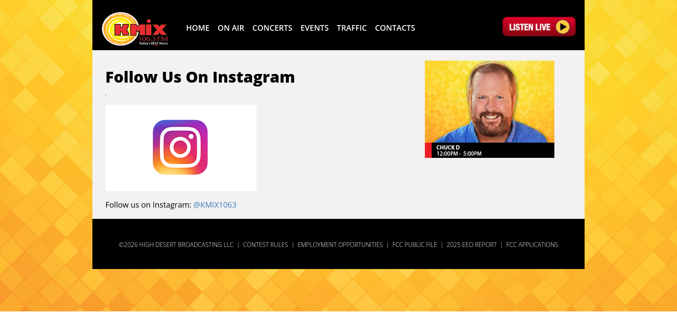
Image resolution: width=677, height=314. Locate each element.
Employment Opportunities (340, 244)
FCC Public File (414, 244)
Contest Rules (265, 244)
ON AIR (231, 27)
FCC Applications (532, 244)
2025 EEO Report (472, 244)
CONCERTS (273, 27)
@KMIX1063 (215, 204)
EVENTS (315, 27)
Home (197, 27)
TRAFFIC (352, 27)
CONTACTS (395, 27)
